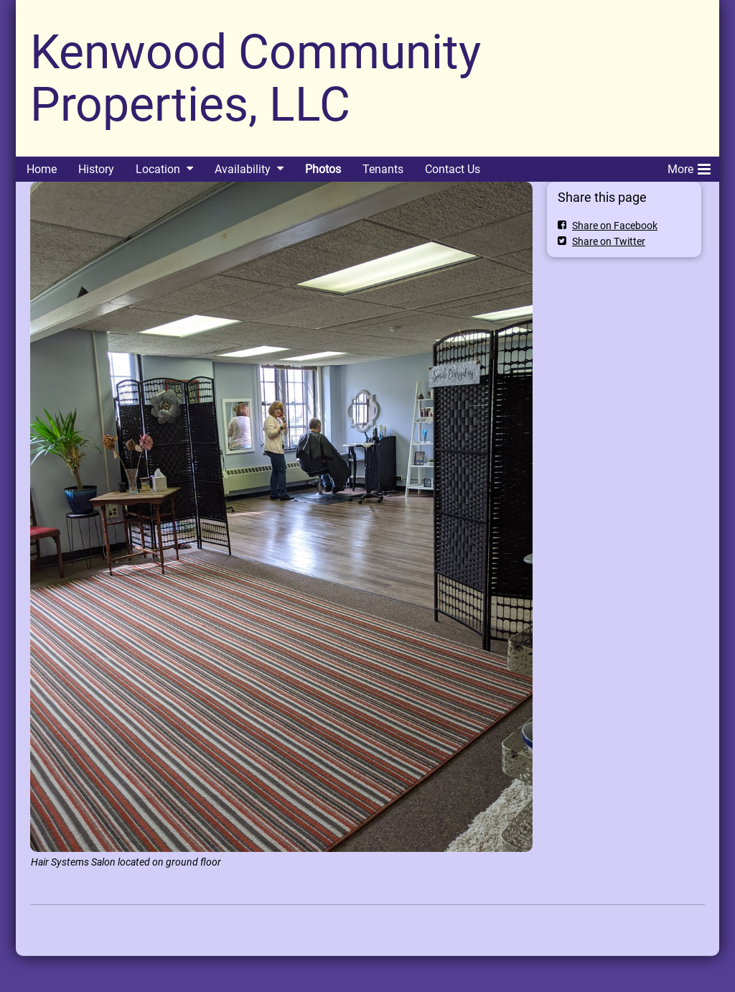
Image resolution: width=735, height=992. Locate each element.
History (96, 169)
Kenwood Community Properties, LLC (255, 78)
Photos (323, 169)
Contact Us (452, 169)
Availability (243, 169)
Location (158, 169)
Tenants (382, 169)
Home (42, 169)
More (689, 167)
